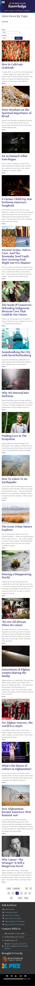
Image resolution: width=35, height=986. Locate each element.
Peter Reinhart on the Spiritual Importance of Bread (16, 113)
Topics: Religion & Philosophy (15, 921)
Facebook (21, 937)
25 (21, 893)
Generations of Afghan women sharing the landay (16, 673)
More (3, 83)
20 (26, 888)
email (15, 940)
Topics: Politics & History (13, 918)
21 (31, 888)
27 (30, 893)
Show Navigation (3, 2)
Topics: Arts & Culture (12, 915)
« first (9, 888)
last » (26, 898)
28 (11, 898)
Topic (3, 30)
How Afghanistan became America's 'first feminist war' (16, 812)
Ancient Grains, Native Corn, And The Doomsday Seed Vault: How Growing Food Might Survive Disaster (16, 256)
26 (25, 893)
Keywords (5, 22)
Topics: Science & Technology (14, 924)
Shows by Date (10, 909)
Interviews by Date (11, 912)
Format (4, 35)
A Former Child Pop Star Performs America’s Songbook (17, 202)
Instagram (17, 933)
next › (20, 898)
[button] (7, 976)
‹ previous (16, 888)
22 (9, 893)
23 (13, 893)
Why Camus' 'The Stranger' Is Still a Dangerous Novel (13, 863)
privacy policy (14, 944)
